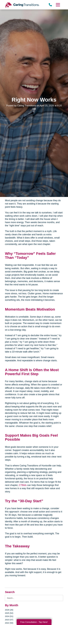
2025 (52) (9, 613)
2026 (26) (9, 610)
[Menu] (57, 4)
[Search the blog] (34, 598)
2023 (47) (9, 620)
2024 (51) (9, 616)
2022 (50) (9, 623)
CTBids (23, 485)
